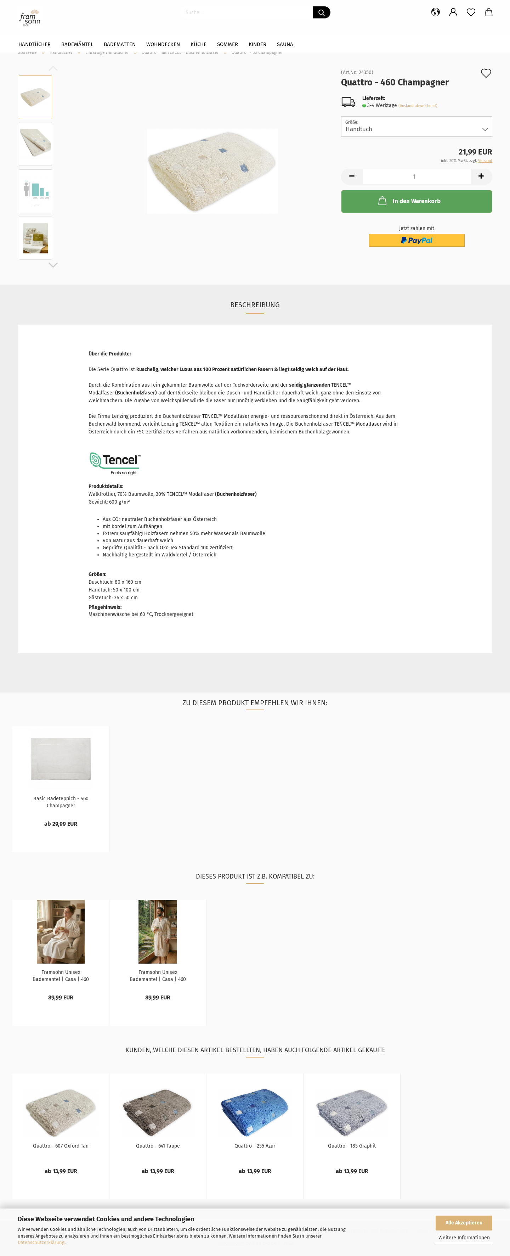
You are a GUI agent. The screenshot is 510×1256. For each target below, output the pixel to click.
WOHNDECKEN (163, 44)
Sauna (285, 44)
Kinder (257, 44)
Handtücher (34, 44)
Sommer (227, 44)
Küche (198, 44)
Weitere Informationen (464, 1238)
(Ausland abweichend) (417, 105)
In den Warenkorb (409, 200)
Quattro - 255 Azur (254, 1146)
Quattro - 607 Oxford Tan (61, 1146)
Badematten (120, 44)
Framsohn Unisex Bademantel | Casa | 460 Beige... (61, 975)
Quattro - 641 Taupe (158, 1146)
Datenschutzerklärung (41, 1242)
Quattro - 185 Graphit (352, 1146)
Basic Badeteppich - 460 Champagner (61, 802)
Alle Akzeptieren (464, 1223)
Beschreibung (255, 305)
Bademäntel (77, 44)
